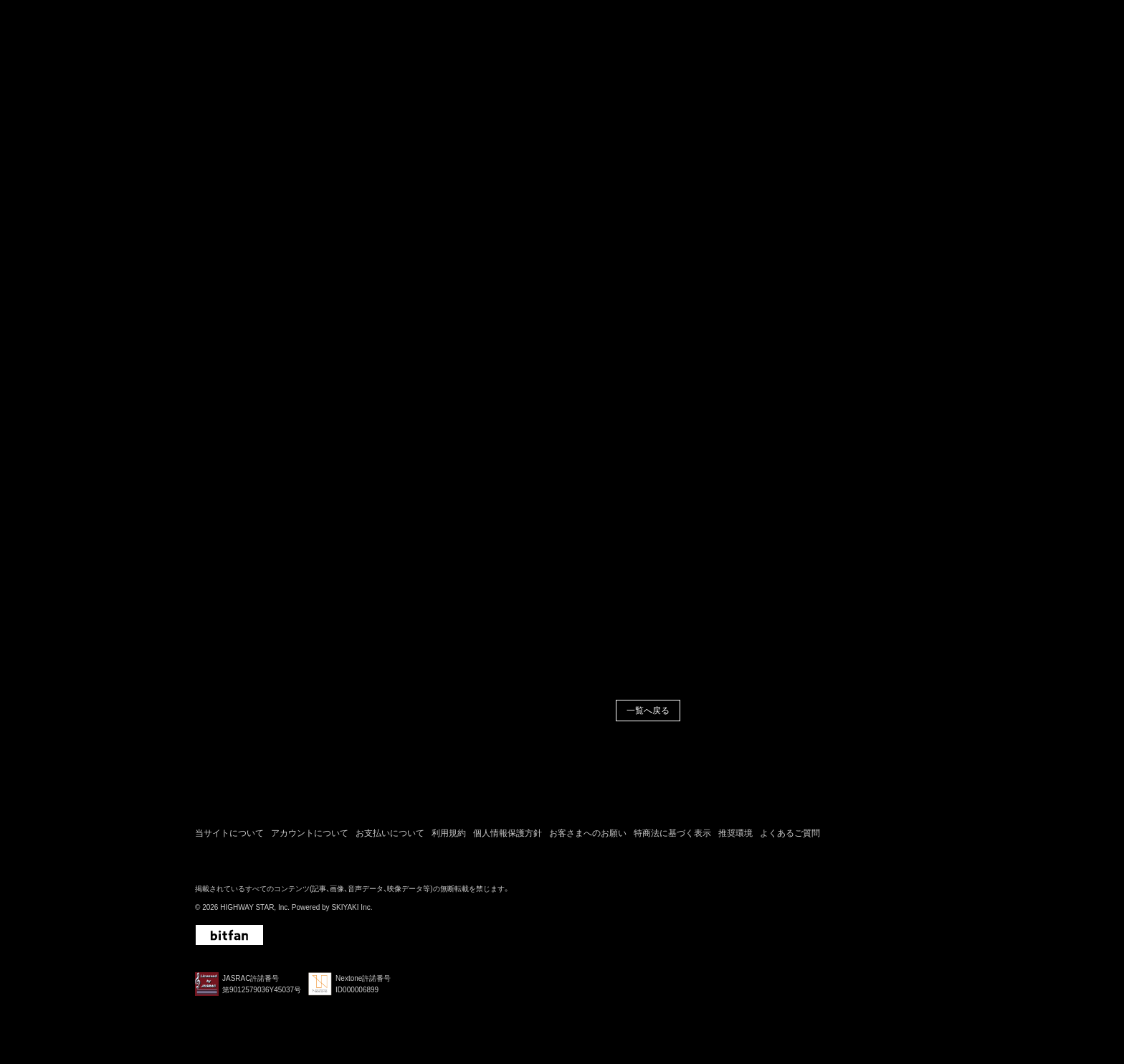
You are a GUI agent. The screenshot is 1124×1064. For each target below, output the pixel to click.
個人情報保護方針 (507, 837)
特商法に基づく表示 (672, 837)
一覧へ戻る (648, 715)
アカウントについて (309, 837)
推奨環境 (735, 837)
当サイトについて (229, 837)
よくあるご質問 (790, 837)
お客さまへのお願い (588, 837)
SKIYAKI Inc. (351, 912)
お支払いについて (390, 837)
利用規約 (449, 837)
